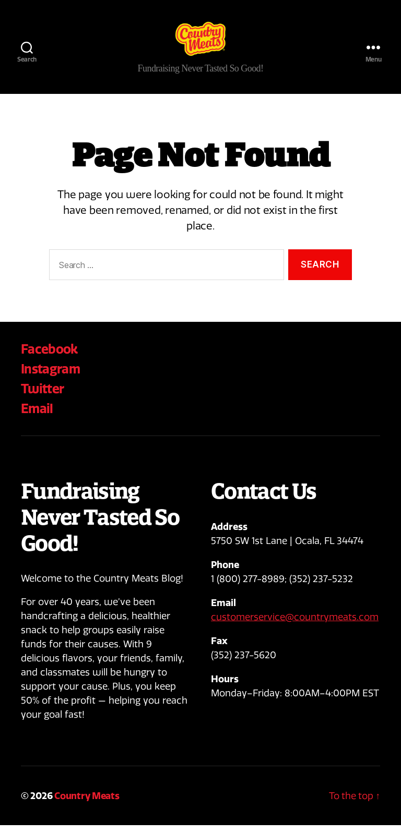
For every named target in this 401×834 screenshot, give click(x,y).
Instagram (50, 377)
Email (37, 417)
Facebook (49, 358)
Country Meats (87, 805)
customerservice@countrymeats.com (295, 626)
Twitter (42, 397)
